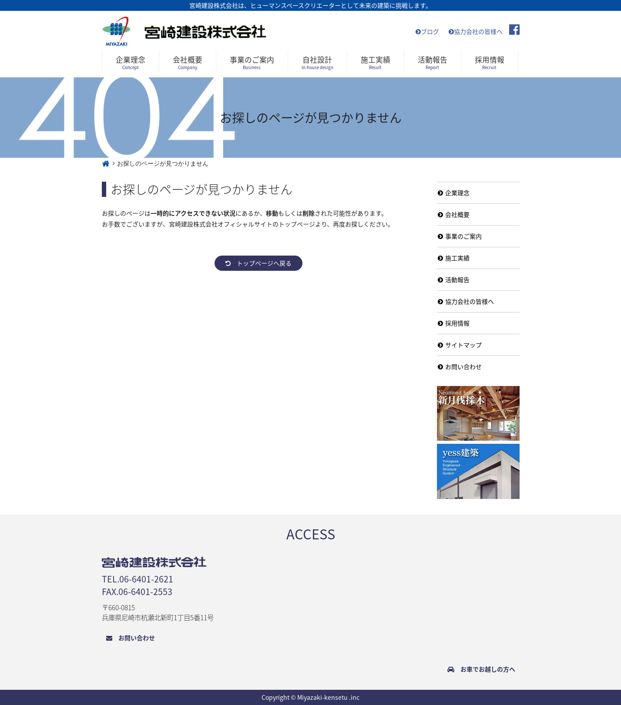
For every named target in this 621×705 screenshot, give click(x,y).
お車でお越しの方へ (481, 669)
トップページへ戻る (258, 263)
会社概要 (454, 214)
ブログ (427, 31)
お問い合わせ (460, 366)
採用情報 (454, 323)
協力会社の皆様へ (476, 31)
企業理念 (454, 192)
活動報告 (454, 279)
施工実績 (454, 257)
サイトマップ (460, 344)
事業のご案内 (460, 236)
